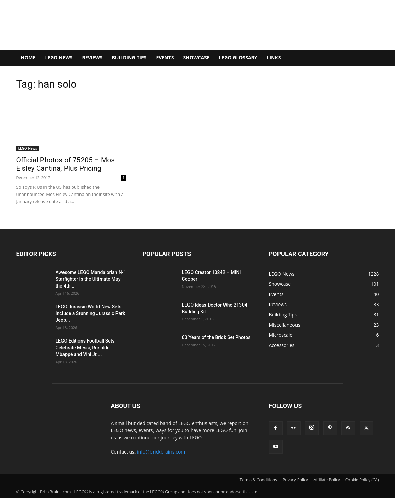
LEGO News (58, 57)
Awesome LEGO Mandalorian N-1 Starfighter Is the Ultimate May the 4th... (91, 279)
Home (28, 57)
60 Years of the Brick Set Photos (216, 337)
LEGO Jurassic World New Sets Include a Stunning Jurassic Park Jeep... (90, 313)
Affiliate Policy (326, 480)
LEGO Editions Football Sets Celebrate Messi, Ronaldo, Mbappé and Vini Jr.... (85, 347)
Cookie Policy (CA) (362, 480)
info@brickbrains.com (161, 451)
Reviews (92, 57)
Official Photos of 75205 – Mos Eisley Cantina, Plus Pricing (65, 164)
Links (274, 57)
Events (165, 57)
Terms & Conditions (258, 480)
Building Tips (129, 57)
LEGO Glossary (238, 57)
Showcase (196, 57)
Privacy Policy (295, 480)
